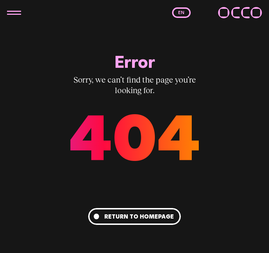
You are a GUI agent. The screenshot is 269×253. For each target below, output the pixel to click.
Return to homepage (139, 216)
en (181, 12)
